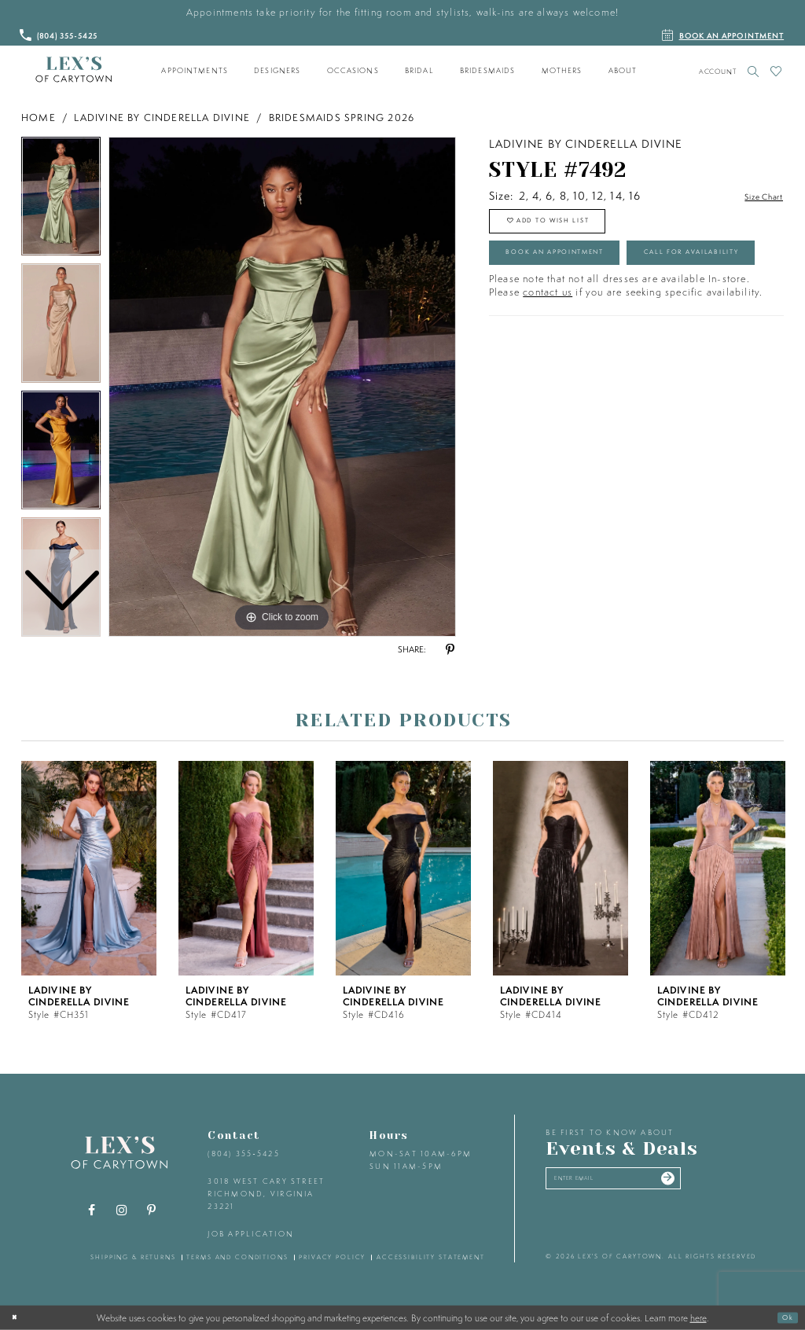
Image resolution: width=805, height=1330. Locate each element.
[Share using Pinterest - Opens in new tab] (449, 650)
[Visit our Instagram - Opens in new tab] (122, 1210)
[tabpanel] (282, 387)
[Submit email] (717, 1183)
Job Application (251, 1234)
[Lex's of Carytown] (73, 70)
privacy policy (332, 1257)
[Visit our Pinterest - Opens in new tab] (151, 1210)
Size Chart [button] (755, 196)
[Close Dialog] (18, 1317)
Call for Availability (578, 315)
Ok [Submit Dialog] (784, 1317)
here (698, 1317)
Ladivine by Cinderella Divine (162, 117)
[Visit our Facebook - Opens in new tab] (92, 1210)
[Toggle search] (753, 71)
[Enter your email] (641, 1183)
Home (38, 117)
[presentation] (88, 868)
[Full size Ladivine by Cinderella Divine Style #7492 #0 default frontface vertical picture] (282, 387)
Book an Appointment (582, 272)
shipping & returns (133, 1257)
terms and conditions (237, 1257)
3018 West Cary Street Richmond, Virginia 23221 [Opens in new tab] (266, 1193)
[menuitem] (195, 71)
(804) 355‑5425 (243, 1153)
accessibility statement (431, 1257)
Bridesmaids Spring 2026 (341, 117)
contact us (547, 359)
